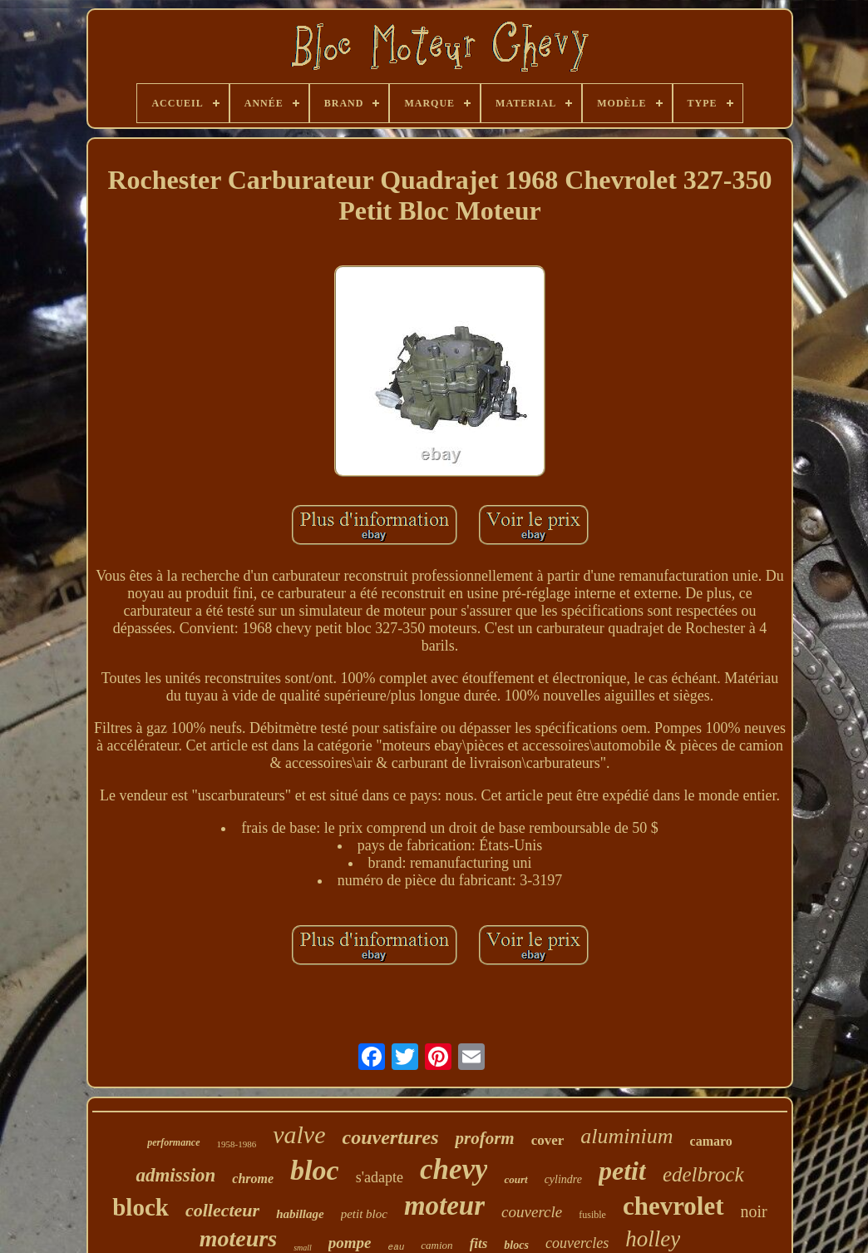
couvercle (531, 1212)
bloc (314, 1170)
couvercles (577, 1243)
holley (652, 1238)
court (515, 1179)
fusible (592, 1215)
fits (479, 1243)
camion (436, 1245)
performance (173, 1142)
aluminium (626, 1136)
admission (175, 1175)
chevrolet (673, 1206)
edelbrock (703, 1174)
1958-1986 (237, 1144)
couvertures (390, 1137)
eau (396, 1247)
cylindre (563, 1179)
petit (622, 1171)
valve (299, 1134)
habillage (300, 1214)
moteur (444, 1206)
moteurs (238, 1238)
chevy (454, 1169)
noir (754, 1211)
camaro (711, 1141)
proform (484, 1138)
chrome (253, 1178)
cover (548, 1140)
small (302, 1247)
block (140, 1207)
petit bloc (364, 1214)
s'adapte (379, 1177)
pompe (350, 1242)
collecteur (222, 1210)
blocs (516, 1245)
